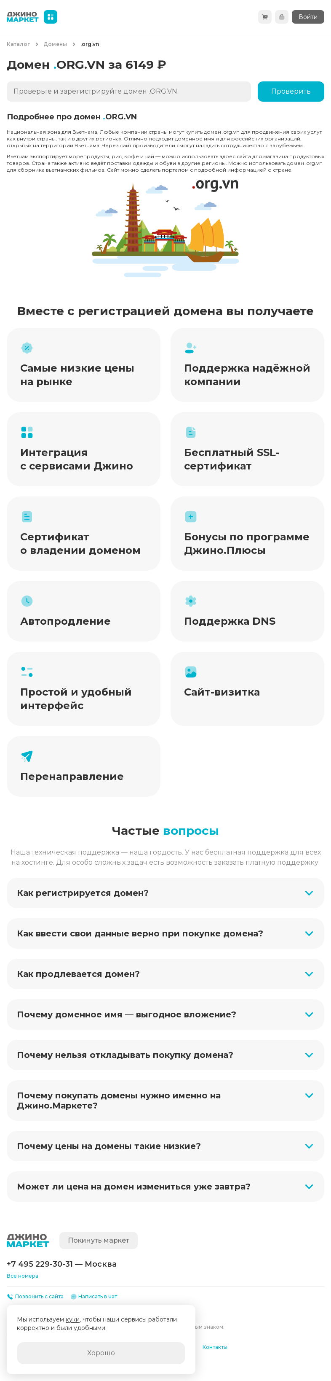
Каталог (18, 44)
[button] (165, 893)
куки (73, 1319)
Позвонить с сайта (35, 1296)
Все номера (22, 1276)
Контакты (215, 1347)
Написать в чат (93, 1296)
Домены (55, 44)
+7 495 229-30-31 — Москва (62, 1264)
